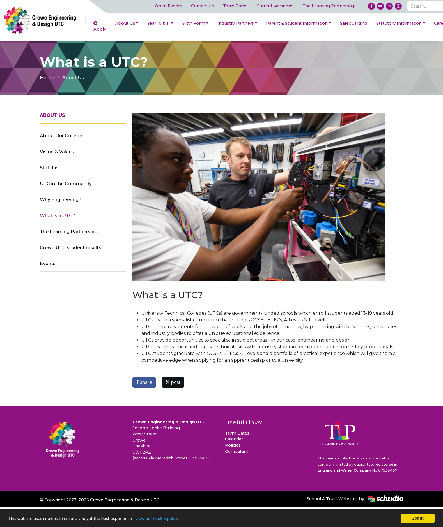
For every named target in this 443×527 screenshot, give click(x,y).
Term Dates (235, 5)
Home (47, 77)
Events (48, 263)
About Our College (61, 135)
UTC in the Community (66, 183)
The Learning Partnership (329, 5)
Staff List (50, 167)
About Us (125, 23)
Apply (99, 26)
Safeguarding (353, 23)
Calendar (234, 439)
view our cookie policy (157, 519)
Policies (233, 445)
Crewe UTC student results (70, 247)
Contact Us (202, 5)
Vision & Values (57, 151)
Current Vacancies (274, 5)
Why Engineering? (60, 199)
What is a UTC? (57, 215)
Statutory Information (399, 23)
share (144, 382)
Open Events (168, 5)
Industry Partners (235, 23)
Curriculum (236, 451)
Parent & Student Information (297, 23)
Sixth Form (193, 23)
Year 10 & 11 (158, 23)
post (173, 382)
